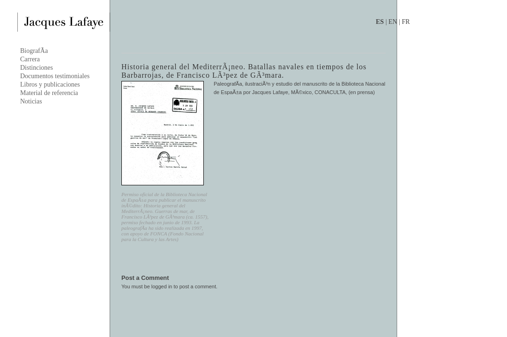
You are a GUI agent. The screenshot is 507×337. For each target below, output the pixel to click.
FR (406, 21)
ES (380, 21)
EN (392, 21)
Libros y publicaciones (50, 84)
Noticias (31, 101)
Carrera (30, 59)
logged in (161, 286)
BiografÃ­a (34, 50)
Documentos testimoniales (54, 76)
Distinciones (36, 67)
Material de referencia (49, 92)
